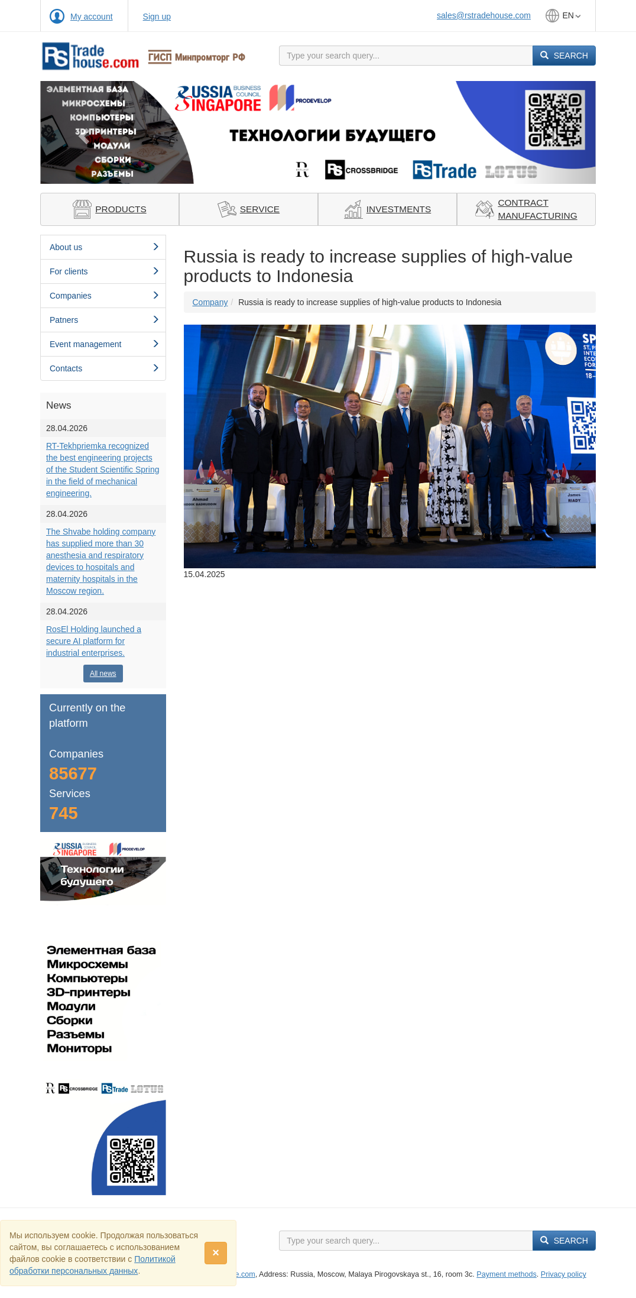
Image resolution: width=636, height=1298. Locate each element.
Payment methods (506, 1274)
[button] (82, 132)
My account (91, 16)
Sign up (157, 16)
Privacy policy (563, 1274)
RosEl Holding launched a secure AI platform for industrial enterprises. (93, 641)
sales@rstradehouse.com (484, 15)
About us (105, 247)
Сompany (210, 302)
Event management (105, 344)
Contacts (105, 368)
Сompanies (105, 295)
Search (564, 55)
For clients (105, 271)
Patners (105, 320)
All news (103, 673)
